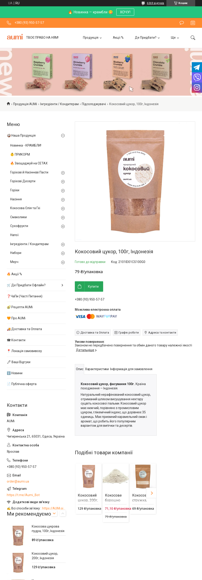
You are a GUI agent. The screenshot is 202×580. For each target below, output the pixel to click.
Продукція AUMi (25, 104)
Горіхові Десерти (22, 181)
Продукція (90, 37)
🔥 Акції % (14, 274)
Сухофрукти (19, 226)
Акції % (118, 37)
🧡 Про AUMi (16, 318)
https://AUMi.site (54, 508)
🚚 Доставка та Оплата (24, 329)
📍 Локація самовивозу (24, 351)
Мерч (14, 262)
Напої (14, 235)
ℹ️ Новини (14, 373)
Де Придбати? (145, 37)
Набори (15, 253)
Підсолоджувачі (94, 104)
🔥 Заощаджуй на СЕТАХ (29, 163)
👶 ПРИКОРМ (20, 154)
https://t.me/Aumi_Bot (23, 495)
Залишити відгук (182, 23)
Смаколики (18, 217)
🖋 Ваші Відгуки (18, 362)
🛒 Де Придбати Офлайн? (26, 285)
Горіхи (14, 190)
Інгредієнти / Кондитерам (59, 104)
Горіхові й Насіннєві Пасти (29, 172)
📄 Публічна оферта (22, 384)
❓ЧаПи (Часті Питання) (24, 296)
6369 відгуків (155, 3)
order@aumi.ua (18, 481)
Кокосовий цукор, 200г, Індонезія (88, 500)
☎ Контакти (16, 340)
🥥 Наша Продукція (21, 135)
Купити (93, 286)
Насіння (16, 199)
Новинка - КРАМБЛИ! (25, 145)
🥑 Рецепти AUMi (20, 307)
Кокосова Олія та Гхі (25, 208)
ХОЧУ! (125, 12)
